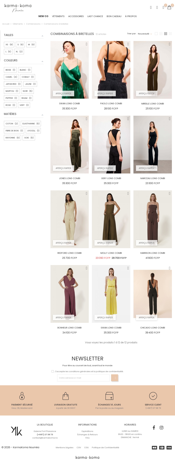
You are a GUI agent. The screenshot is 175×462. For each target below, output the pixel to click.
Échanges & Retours (87, 434)
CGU (86, 447)
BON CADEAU (114, 17)
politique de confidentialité (109, 371)
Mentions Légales (64, 447)
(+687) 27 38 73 (45, 434)
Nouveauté (143, 35)
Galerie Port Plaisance (45, 431)
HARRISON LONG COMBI (152, 254)
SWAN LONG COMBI (69, 105)
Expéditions (87, 431)
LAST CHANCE (95, 17)
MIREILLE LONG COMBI (152, 105)
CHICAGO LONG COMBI (152, 329)
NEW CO (43, 17)
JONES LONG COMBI (69, 180)
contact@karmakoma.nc (45, 437)
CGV (79, 447)
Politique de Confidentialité (105, 447)
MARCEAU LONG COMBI (152, 180)
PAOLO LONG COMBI (111, 105)
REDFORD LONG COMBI (70, 254)
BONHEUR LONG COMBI (70, 329)
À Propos (131, 17)
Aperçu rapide (64, 94)
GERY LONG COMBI (111, 180)
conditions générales (80, 371)
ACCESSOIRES (76, 17)
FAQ (87, 437)
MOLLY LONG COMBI (111, 254)
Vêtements (58, 17)
